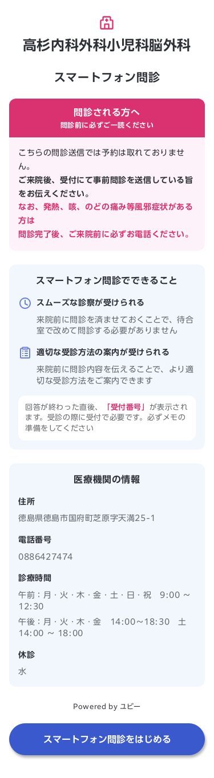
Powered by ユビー (106, 706)
